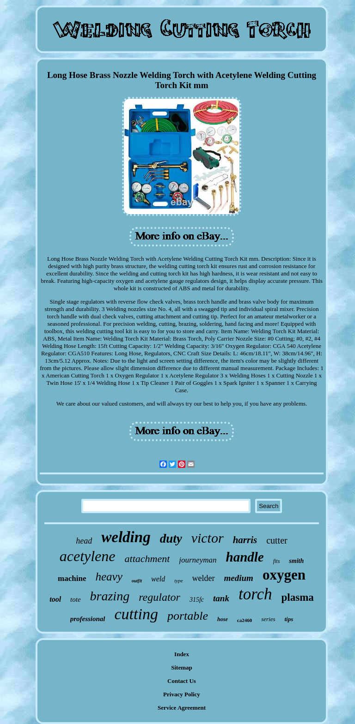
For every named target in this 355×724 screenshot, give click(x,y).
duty (171, 538)
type (178, 580)
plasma (298, 597)
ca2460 (244, 620)
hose (222, 619)
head (84, 540)
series (268, 619)
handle (245, 557)
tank (221, 598)
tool (55, 599)
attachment (147, 558)
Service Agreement (182, 707)
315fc (197, 599)
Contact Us (181, 680)
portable (187, 615)
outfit (137, 580)
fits (276, 561)
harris (245, 539)
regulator (159, 597)
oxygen (284, 575)
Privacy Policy (181, 694)
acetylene (88, 556)
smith (296, 560)
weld (158, 579)
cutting (136, 613)
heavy (108, 576)
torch (255, 594)
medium (238, 578)
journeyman (197, 560)
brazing (110, 596)
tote (75, 599)
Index (181, 654)
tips (288, 619)
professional (87, 618)
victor (207, 537)
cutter (277, 540)
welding (125, 537)
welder (203, 578)
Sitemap (181, 667)
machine (72, 578)
